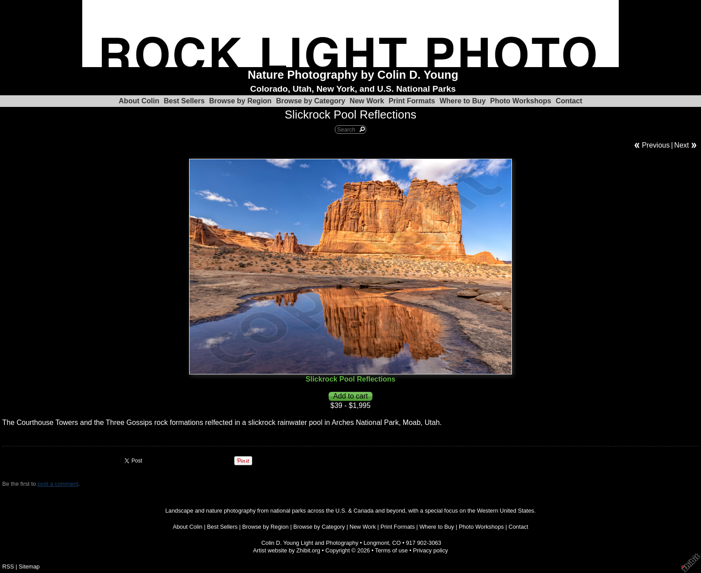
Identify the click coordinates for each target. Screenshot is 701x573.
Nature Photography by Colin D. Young (353, 74)
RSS (8, 566)
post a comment (58, 483)
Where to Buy (462, 101)
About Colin (139, 101)
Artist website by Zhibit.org (286, 550)
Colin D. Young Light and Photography (310, 542)
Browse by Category (310, 101)
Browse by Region (240, 101)
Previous (656, 145)
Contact (569, 101)
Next (681, 145)
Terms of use (391, 550)
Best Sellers (184, 101)
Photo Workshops (520, 101)
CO (396, 542)
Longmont (376, 542)
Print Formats (412, 101)
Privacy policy (430, 550)
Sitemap (29, 566)
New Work (367, 101)
